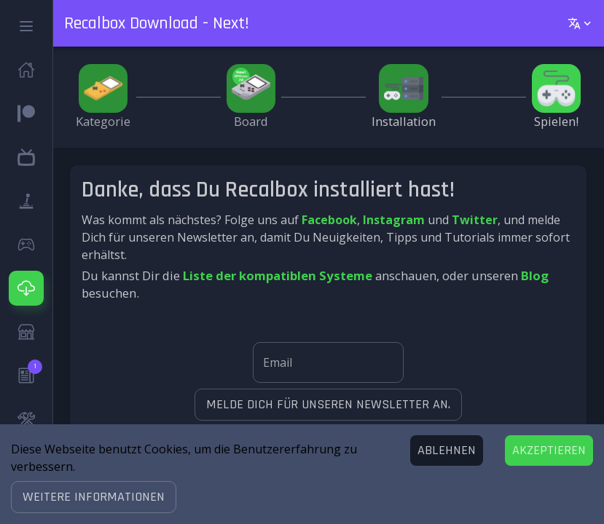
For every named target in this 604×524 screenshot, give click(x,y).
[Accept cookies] (549, 450)
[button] (93, 497)
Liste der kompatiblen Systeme (277, 275)
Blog (535, 275)
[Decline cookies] (446, 450)
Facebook (329, 220)
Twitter (475, 220)
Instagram (394, 220)
